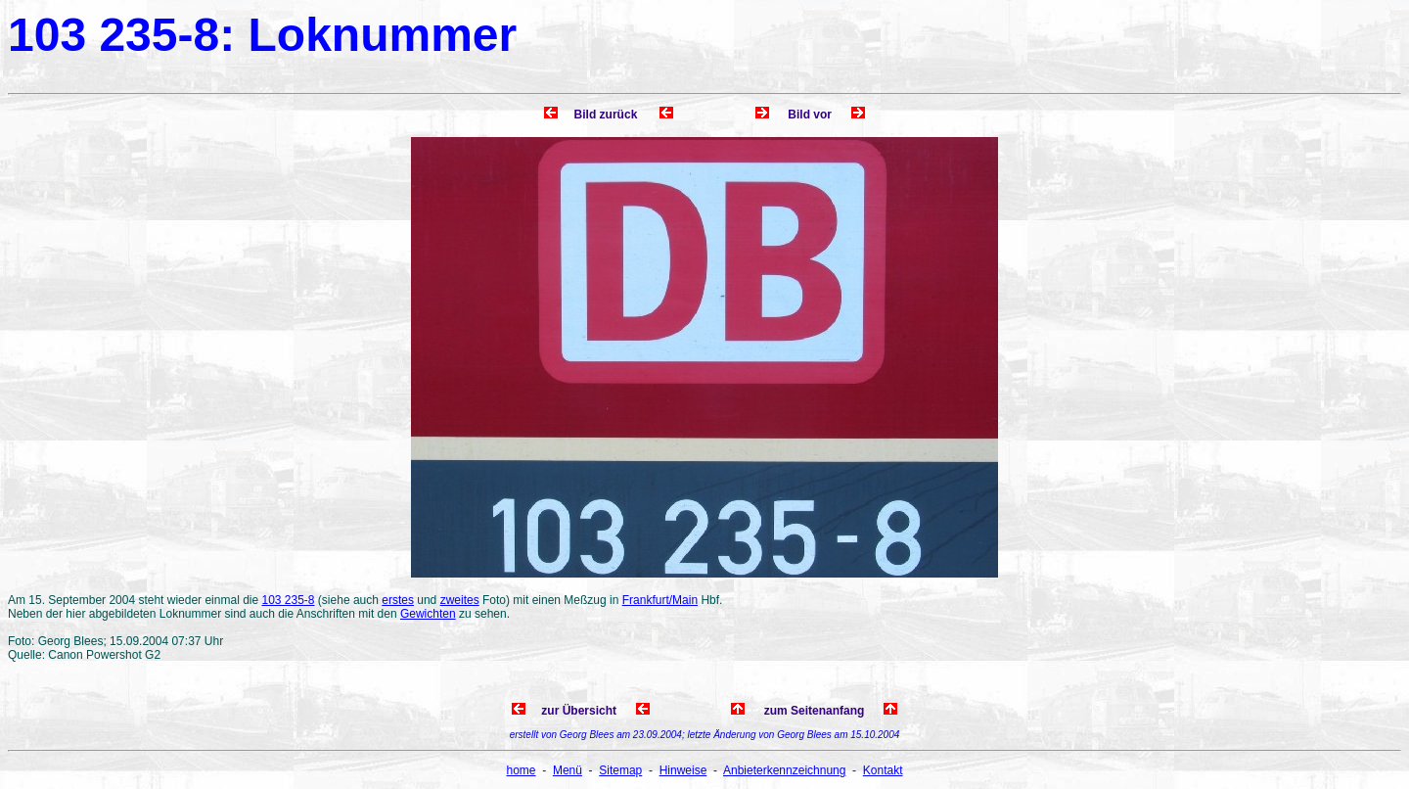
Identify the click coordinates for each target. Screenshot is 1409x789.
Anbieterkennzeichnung (784, 770)
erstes (398, 600)
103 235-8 (287, 600)
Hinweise (683, 770)
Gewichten (428, 614)
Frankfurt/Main (660, 600)
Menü (567, 770)
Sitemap (620, 770)
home (521, 770)
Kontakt (883, 770)
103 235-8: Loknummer (262, 35)
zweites (459, 600)
